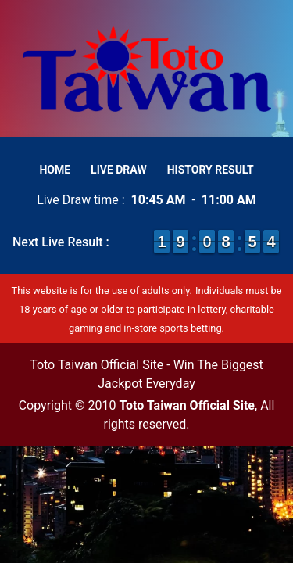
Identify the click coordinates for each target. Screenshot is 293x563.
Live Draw (119, 169)
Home (54, 169)
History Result (210, 169)
